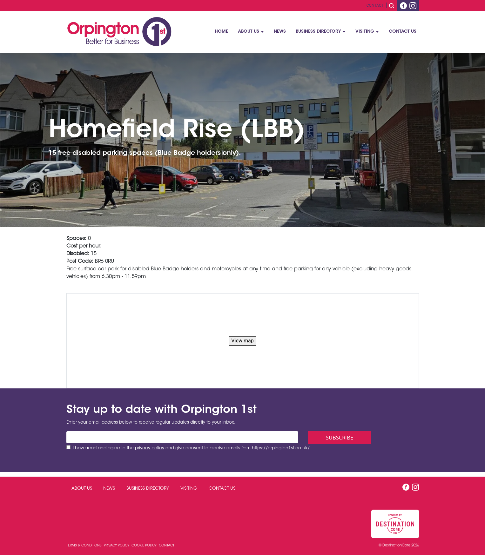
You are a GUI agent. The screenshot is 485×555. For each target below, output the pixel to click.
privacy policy (149, 448)
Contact (375, 5)
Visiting (364, 32)
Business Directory (318, 32)
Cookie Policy (144, 545)
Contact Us (402, 32)
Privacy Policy (117, 545)
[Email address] (182, 437)
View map (242, 341)
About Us (248, 32)
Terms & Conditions (84, 545)
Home (221, 32)
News (280, 32)
